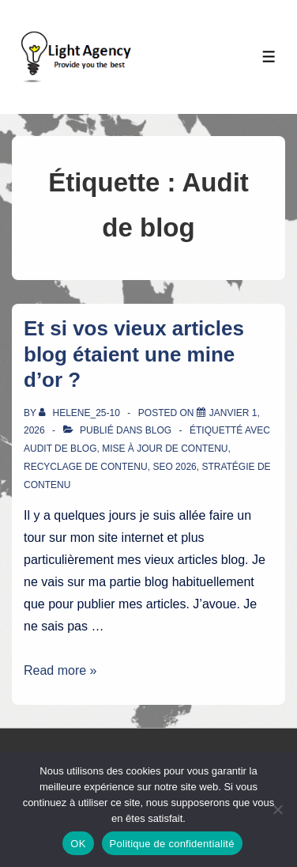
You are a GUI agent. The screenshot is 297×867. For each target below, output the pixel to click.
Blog (158, 430)
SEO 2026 (174, 466)
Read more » (60, 670)
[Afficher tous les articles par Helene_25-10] (80, 412)
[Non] (277, 809)
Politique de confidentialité (172, 844)
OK (77, 844)
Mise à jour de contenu (164, 448)
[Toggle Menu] (269, 56)
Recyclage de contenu (86, 466)
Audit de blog (60, 448)
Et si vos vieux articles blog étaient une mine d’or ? (134, 354)
